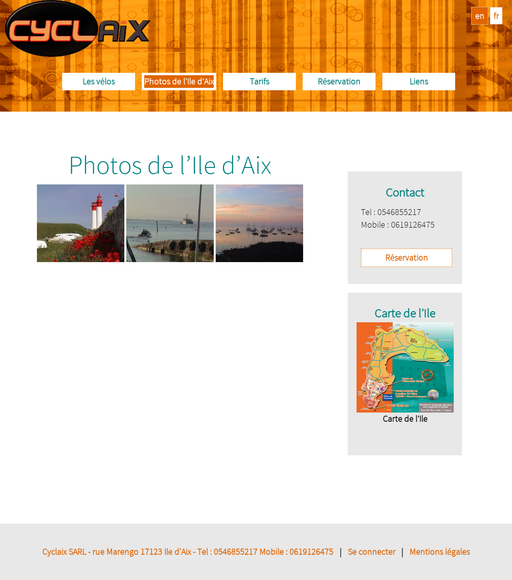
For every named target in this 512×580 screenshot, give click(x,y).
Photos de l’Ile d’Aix (179, 81)
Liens (419, 81)
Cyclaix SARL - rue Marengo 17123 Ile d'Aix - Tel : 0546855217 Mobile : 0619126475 (187, 552)
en (479, 16)
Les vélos (99, 81)
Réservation (339, 81)
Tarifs (259, 81)
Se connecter (371, 552)
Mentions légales (440, 552)
